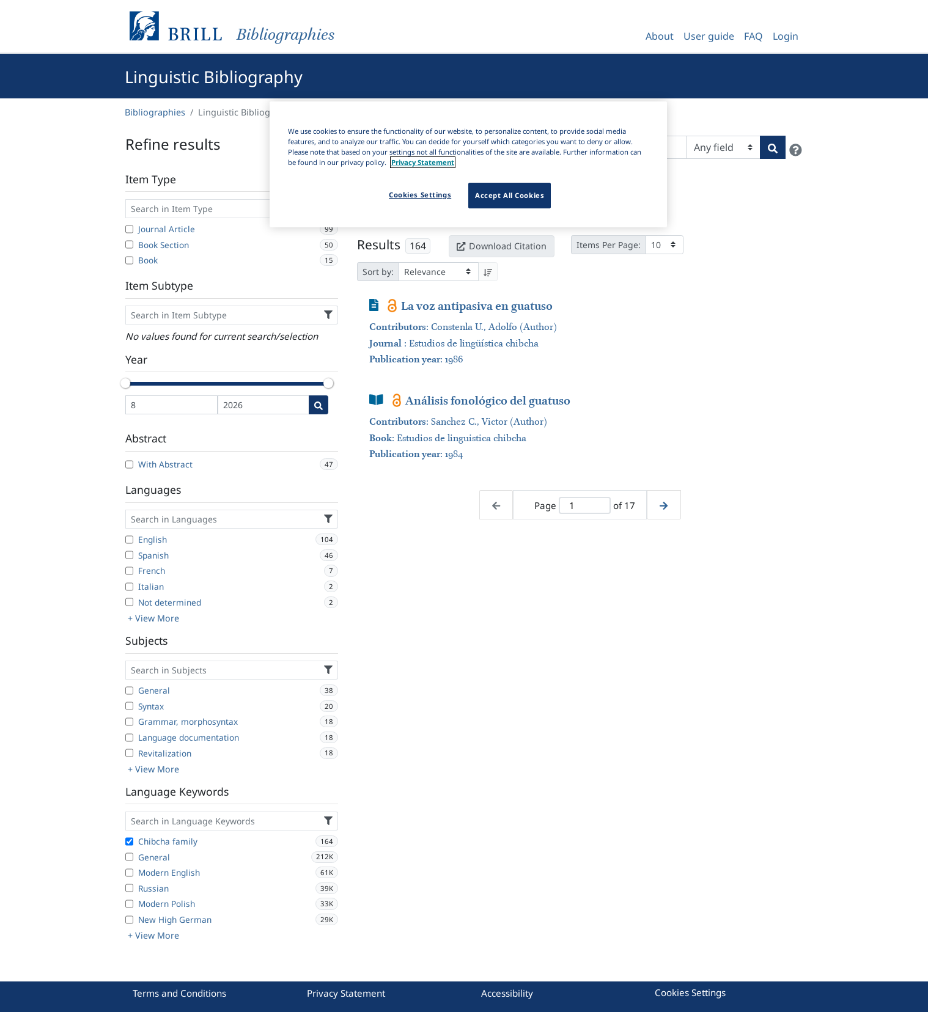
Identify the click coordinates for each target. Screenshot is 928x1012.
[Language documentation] (129, 738)
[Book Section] (129, 244)
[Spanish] (129, 555)
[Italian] (129, 587)
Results (378, 244)
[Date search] (318, 404)
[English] (129, 540)
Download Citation (501, 246)
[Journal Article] (129, 229)
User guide (708, 36)
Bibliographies (155, 112)
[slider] (125, 383)
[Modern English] (129, 873)
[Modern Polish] (129, 904)
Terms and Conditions (179, 993)
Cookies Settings (690, 992)
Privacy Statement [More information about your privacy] (422, 162)
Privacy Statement (346, 993)
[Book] (129, 260)
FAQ (753, 36)
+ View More (153, 618)
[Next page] (664, 505)
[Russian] (129, 888)
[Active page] (584, 506)
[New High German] (129, 920)
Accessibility (507, 993)
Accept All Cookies (509, 195)
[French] (129, 571)
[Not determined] (129, 602)
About (660, 36)
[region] (468, 164)
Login (785, 36)
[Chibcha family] (129, 841)
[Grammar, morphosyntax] (129, 722)
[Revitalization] (129, 753)
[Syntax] (129, 706)
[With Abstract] (129, 464)
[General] (129, 690)
